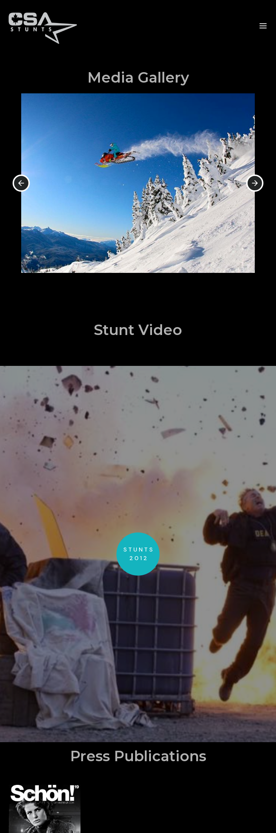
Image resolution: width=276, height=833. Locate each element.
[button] (263, 25)
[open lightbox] (138, 554)
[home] (43, 26)
